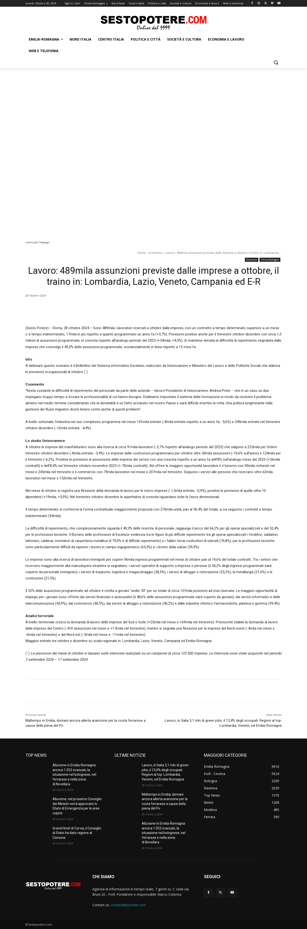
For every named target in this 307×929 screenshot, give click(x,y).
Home (141, 253)
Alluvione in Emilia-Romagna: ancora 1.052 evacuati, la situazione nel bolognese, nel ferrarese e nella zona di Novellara (74, 774)
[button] (276, 62)
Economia (155, 253)
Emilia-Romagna (270, 260)
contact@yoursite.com (128, 905)
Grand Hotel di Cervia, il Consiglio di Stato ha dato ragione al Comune (77, 833)
